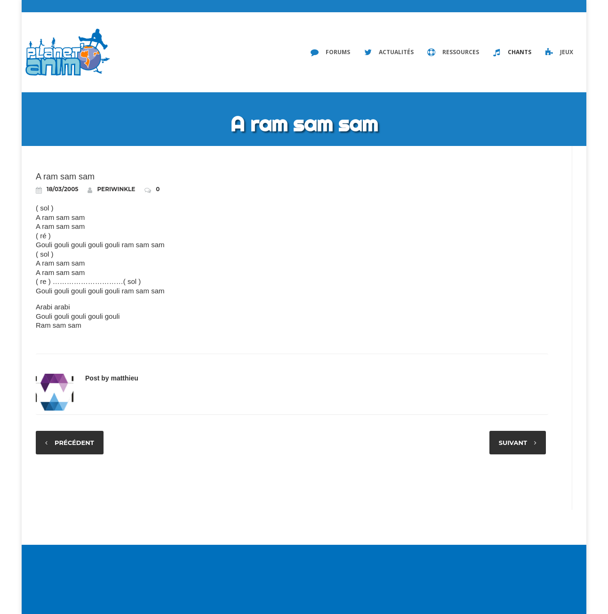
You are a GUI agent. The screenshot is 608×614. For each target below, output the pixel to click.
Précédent (74, 442)
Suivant (513, 442)
